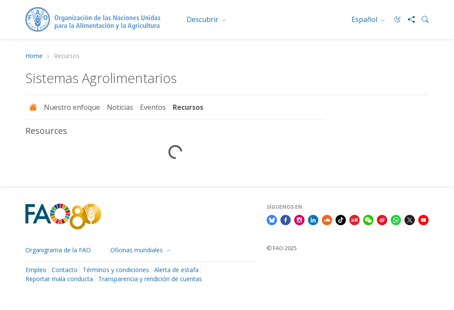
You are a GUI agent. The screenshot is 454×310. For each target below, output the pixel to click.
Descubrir (203, 19)
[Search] (422, 19)
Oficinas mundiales (137, 250)
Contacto (65, 270)
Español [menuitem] (365, 19)
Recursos (188, 107)
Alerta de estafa (176, 270)
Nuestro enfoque (72, 107)
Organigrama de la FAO (58, 250)
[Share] (408, 19)
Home (34, 56)
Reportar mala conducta (59, 279)
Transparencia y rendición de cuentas (150, 279)
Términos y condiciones (116, 270)
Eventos (153, 107)
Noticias (120, 107)
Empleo (36, 270)
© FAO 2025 (282, 248)
